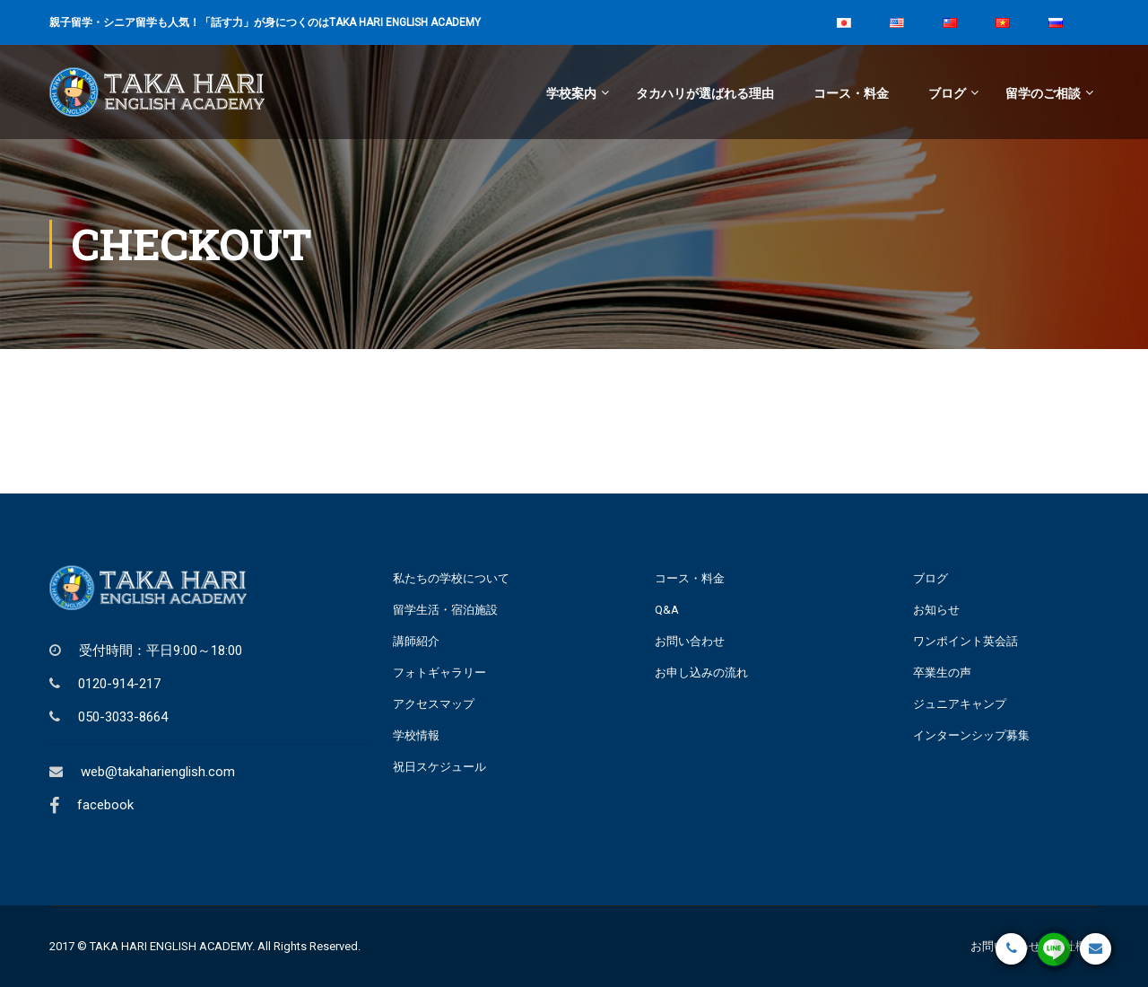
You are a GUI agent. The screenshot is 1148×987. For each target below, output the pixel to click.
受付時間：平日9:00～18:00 (160, 650)
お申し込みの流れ (701, 672)
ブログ (947, 93)
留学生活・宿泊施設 (445, 609)
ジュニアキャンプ (959, 704)
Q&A (667, 609)
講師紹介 (416, 641)
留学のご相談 (1043, 93)
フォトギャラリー (439, 672)
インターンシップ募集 (971, 735)
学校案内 (571, 93)
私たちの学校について (451, 578)
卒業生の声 (942, 672)
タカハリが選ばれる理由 (705, 93)
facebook (105, 805)
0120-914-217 (119, 684)
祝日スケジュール (439, 766)
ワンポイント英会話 (965, 641)
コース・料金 (851, 93)
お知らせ (936, 609)
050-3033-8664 (123, 717)
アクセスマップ (433, 704)
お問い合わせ (690, 641)
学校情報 (416, 735)
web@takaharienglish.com (158, 772)
